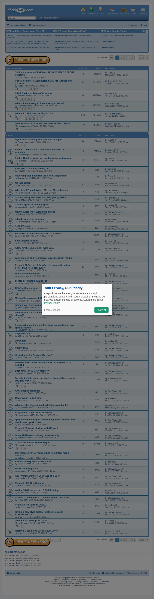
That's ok (101, 310)
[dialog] (77, 299)
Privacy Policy (52, 303)
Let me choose (52, 310)
